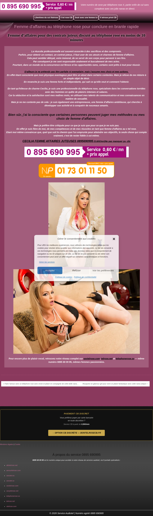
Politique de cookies (63, 277)
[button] (114, 239)
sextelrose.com (92, 358)
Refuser (76, 270)
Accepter (50, 270)
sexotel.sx (10, 481)
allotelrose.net (12, 465)
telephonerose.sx (125, 358)
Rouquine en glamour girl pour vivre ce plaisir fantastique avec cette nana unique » (115, 384)
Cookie (17, 444)
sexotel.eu (10, 476)
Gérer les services (47, 262)
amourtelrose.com (13, 470)
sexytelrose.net (12, 491)
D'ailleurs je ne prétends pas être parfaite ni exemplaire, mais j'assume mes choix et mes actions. (76, 71)
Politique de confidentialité (85, 277)
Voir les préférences (103, 270)
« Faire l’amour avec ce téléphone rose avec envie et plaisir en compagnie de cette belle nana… (41, 384)
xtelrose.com (11, 506)
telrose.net (107, 358)
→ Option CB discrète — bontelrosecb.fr (76, 433)
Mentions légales (6, 444)
